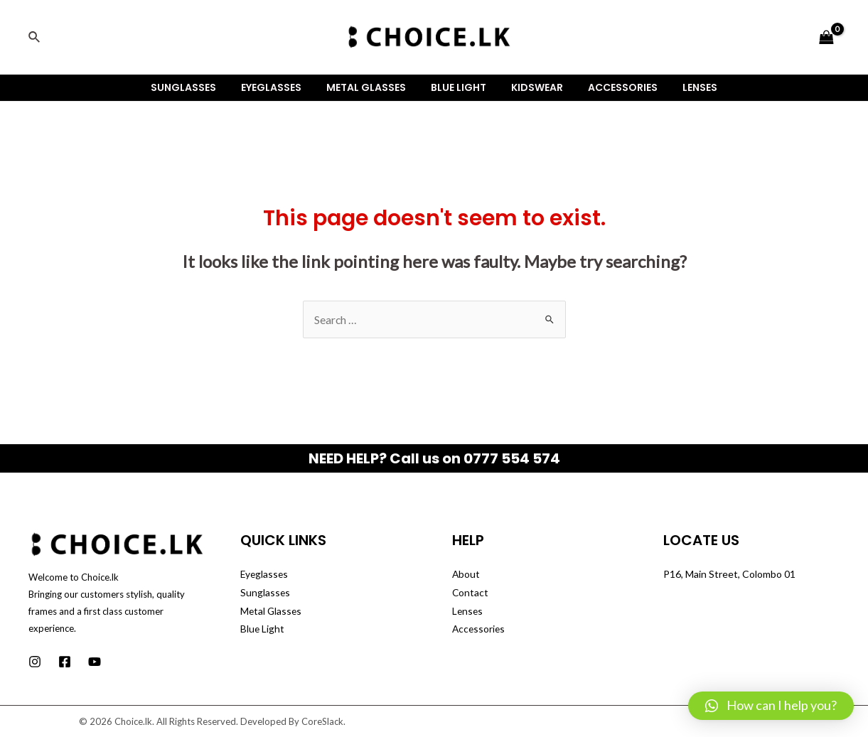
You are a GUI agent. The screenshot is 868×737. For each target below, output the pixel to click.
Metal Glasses (371, 87)
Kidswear (532, 87)
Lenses (685, 87)
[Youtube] (94, 661)
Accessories (613, 87)
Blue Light (458, 87)
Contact (470, 592)
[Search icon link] (34, 37)
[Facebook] (64, 661)
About (466, 574)
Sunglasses (198, 87)
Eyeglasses (281, 87)
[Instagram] (34, 661)
